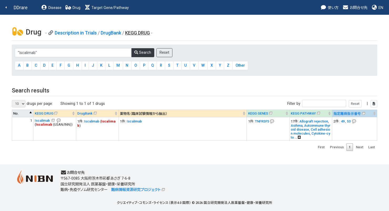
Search (142, 52)
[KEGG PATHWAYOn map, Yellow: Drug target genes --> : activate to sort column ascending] (310, 113)
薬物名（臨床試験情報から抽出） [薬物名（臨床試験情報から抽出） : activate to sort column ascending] (143, 114)
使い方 (329, 8)
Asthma (297, 125)
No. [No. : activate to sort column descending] (16, 113)
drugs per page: (32, 103)
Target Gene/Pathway (106, 8)
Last (371, 147)
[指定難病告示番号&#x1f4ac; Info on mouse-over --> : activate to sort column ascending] (354, 113)
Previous (337, 147)
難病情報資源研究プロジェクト (136, 190)
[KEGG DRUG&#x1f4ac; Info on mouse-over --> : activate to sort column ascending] (54, 113)
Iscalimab (43, 120)
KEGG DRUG (44, 113)
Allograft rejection (313, 121)
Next (359, 147)
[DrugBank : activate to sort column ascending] (97, 113)
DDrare (21, 7)
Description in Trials (76, 33)
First (321, 147)
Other (240, 65)
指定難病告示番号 (347, 114)
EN (377, 8)
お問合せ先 (354, 8)
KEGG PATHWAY (303, 113)
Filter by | (332, 103)
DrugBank (111, 33)
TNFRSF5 (262, 121)
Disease (51, 8)
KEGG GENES (258, 113)
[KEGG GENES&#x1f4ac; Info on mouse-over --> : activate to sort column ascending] (268, 113)
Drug (72, 8)
